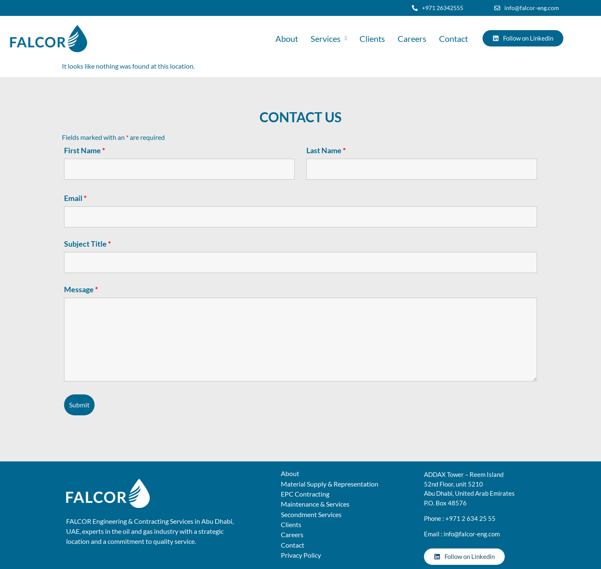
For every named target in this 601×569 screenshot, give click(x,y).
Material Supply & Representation (329, 484)
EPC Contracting (305, 494)
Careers (412, 38)
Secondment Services (311, 514)
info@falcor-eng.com (472, 534)
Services (329, 38)
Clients (372, 38)
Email (75, 198)
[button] (328, 38)
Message (81, 289)
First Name (84, 150)
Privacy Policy (301, 555)
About (286, 38)
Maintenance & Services (315, 504)
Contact (453, 38)
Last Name (326, 150)
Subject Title (87, 243)
